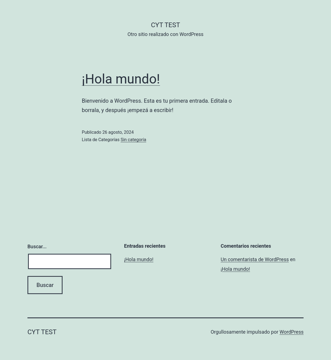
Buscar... (37, 246)
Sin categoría (133, 139)
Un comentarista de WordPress (255, 259)
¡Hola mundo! (121, 79)
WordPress (292, 332)
